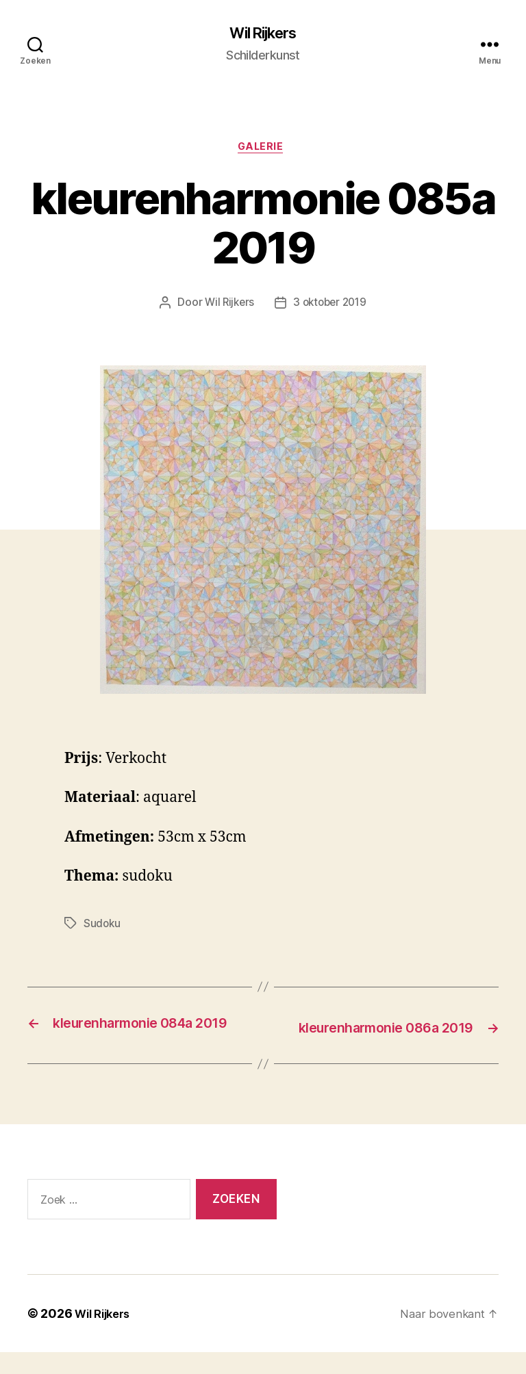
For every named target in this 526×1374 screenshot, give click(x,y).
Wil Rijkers (262, 34)
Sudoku (102, 927)
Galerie (263, 150)
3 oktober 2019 (331, 307)
